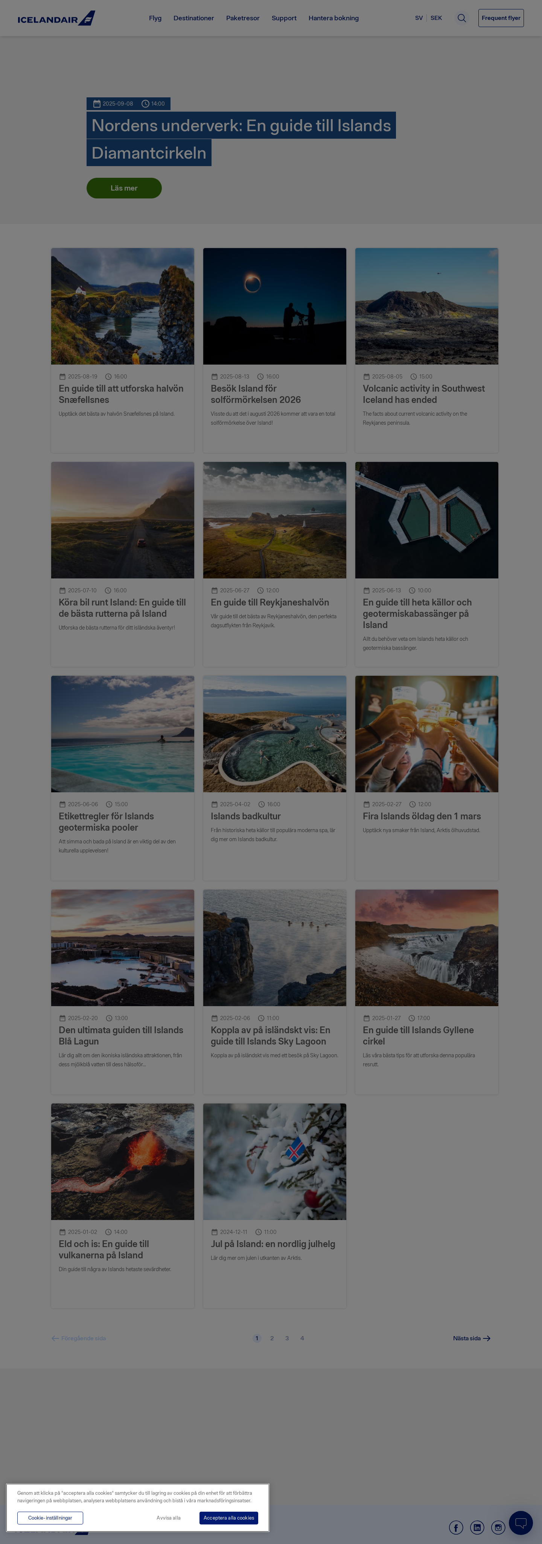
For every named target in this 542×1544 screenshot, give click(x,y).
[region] (137, 1507)
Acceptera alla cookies (229, 1518)
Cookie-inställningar (50, 1518)
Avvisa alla (168, 1518)
